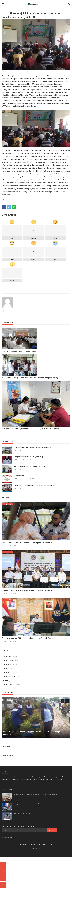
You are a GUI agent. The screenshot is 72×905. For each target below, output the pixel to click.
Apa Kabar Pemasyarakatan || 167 (24, 813)
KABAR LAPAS (21, 72)
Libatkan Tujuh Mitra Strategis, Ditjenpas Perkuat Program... (27, 590)
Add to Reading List (8, 72)
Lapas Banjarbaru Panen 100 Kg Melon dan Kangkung (32, 447)
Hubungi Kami (36, 848)
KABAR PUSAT (7, 656)
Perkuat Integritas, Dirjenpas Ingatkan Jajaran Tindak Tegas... (28, 638)
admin (4, 311)
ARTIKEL (5, 680)
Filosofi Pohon (19, 476)
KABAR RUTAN (7, 668)
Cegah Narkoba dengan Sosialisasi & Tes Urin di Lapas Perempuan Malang (30, 378)
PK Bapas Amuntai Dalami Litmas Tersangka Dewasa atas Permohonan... (36, 794)
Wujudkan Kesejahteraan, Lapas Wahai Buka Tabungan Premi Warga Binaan (30, 429)
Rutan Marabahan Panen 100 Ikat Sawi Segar (29, 466)
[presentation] (62, 700)
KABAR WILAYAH (8, 660)
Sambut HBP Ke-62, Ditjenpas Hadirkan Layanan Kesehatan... (27, 542)
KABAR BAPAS (7, 672)
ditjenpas (16, 450)
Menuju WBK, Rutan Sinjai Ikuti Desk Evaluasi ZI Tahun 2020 (32, 804)
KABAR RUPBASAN (8, 676)
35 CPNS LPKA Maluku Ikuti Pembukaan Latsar (19, 351)
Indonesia (7, 837)
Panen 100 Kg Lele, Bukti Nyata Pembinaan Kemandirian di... (34, 485)
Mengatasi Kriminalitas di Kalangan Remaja (29, 457)
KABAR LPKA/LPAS (8, 684)
